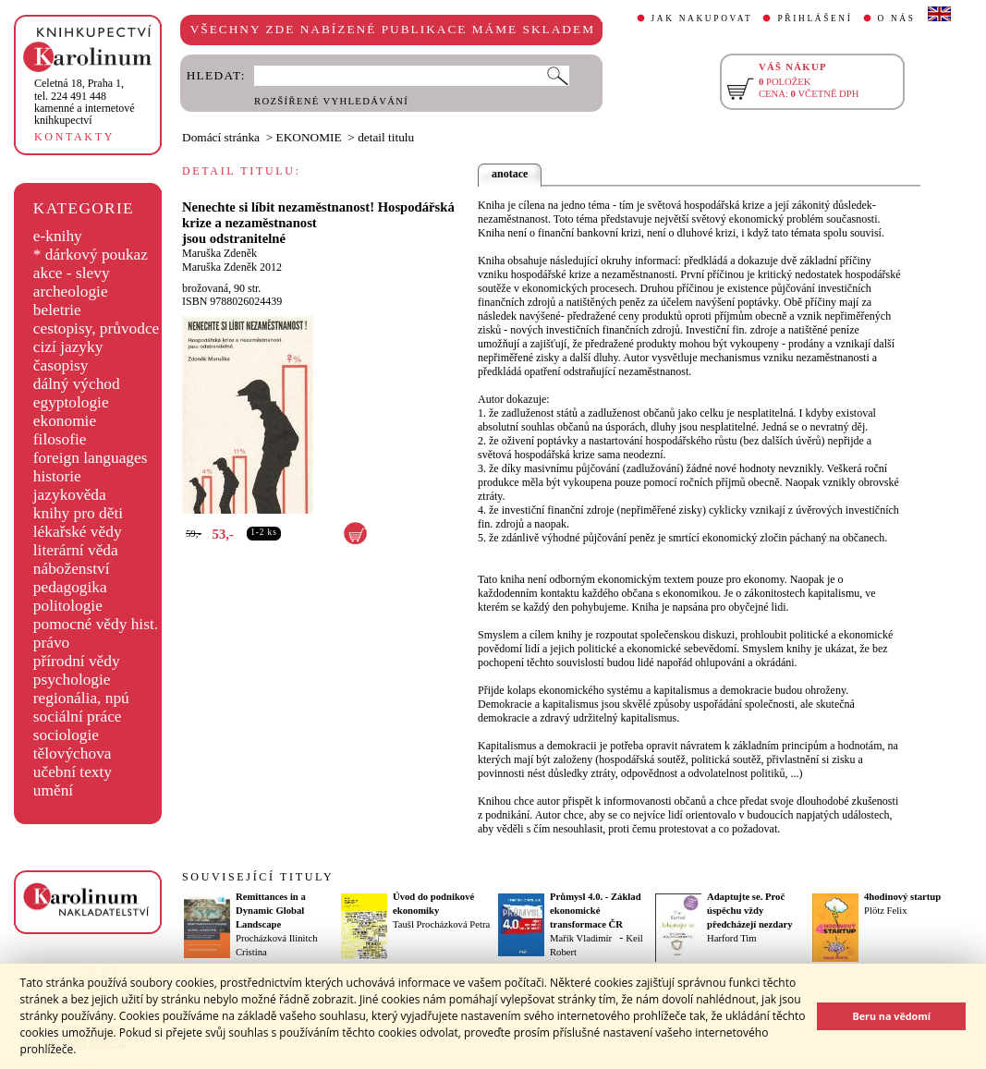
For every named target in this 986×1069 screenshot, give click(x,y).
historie (57, 476)
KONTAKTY (74, 136)
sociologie (66, 735)
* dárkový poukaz (90, 254)
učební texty (72, 772)
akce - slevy (71, 273)
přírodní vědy (76, 661)
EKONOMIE (309, 137)
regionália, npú (81, 698)
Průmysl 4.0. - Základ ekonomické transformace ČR (595, 910)
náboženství (71, 568)
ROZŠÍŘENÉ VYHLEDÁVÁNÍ (331, 101)
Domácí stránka (221, 137)
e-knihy (57, 236)
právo (51, 642)
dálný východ (76, 384)
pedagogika (70, 587)
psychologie (72, 679)
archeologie (70, 291)
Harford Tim (732, 938)
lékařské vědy (77, 532)
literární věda (75, 550)
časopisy (61, 365)
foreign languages (90, 458)
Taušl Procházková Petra (441, 924)
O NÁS (897, 18)
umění (53, 790)
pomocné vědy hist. (95, 624)
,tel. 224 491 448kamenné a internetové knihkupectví (84, 102)
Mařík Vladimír (581, 938)
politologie (68, 605)
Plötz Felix (885, 910)
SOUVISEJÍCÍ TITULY (258, 876)
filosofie (60, 439)
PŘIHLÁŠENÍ (814, 18)
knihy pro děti (78, 513)
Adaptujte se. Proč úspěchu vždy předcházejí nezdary (750, 910)
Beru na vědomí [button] (891, 1016)
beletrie (57, 310)
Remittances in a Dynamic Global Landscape (271, 910)
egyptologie (71, 402)
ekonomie (64, 421)
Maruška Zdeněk (219, 253)
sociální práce (77, 716)
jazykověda (69, 495)
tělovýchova (72, 753)
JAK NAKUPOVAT (702, 18)
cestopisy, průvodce (96, 328)
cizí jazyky (68, 347)
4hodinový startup (902, 897)
